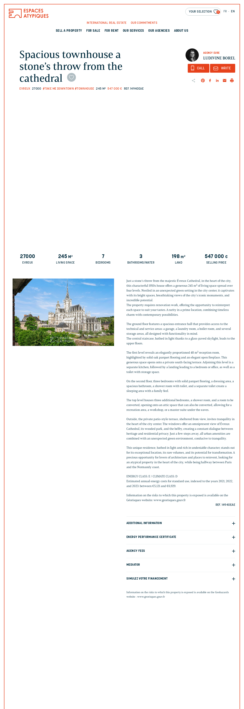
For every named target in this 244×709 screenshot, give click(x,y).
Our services (133, 31)
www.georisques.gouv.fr (151, 596)
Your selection (204, 12)
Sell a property (69, 31)
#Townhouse (84, 88)
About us (181, 31)
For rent (112, 31)
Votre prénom (139, 666)
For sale (93, 31)
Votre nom (189, 666)
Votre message (138, 705)
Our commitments (144, 23)
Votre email (137, 686)
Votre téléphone (193, 686)
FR (225, 11)
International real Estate (107, 23)
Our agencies (159, 31)
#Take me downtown (58, 88)
